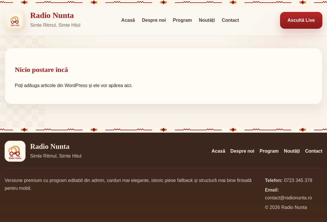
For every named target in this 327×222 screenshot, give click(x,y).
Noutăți (207, 20)
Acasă (128, 20)
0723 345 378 (298, 180)
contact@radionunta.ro (288, 197)
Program (182, 20)
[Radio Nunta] (15, 20)
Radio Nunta (52, 15)
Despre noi (154, 20)
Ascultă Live (301, 20)
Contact (230, 20)
